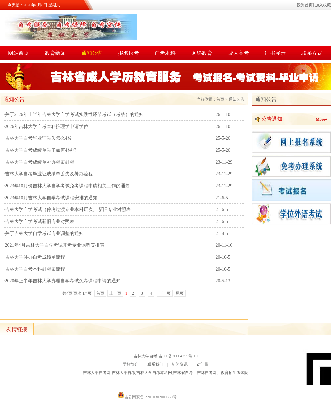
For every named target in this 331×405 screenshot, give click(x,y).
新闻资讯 (180, 364)
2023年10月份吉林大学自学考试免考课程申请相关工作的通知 (67, 185)
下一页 (165, 293)
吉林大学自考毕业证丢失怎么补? (38, 138)
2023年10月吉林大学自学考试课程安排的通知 (51, 197)
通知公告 (91, 53)
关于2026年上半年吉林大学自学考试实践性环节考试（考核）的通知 (74, 114)
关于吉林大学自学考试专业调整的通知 (44, 233)
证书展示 (275, 53)
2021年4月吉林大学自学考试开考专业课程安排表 (54, 245)
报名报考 (128, 53)
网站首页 (18, 53)
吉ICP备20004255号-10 (178, 356)
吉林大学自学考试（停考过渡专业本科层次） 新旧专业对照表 (68, 209)
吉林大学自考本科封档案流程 (35, 269)
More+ (321, 119)
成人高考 (238, 53)
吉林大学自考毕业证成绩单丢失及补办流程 (49, 173)
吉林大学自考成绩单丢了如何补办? (40, 150)
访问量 (202, 364)
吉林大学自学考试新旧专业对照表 (39, 221)
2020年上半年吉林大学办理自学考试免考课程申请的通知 (63, 280)
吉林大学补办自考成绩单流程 (35, 257)
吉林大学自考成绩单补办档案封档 (39, 162)
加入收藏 (323, 5)
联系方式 (311, 53)
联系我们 (155, 364)
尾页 (180, 293)
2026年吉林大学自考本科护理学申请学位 (46, 126)
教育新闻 (55, 53)
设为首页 (305, 5)
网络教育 (201, 53)
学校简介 (130, 364)
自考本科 (165, 53)
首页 (220, 99)
